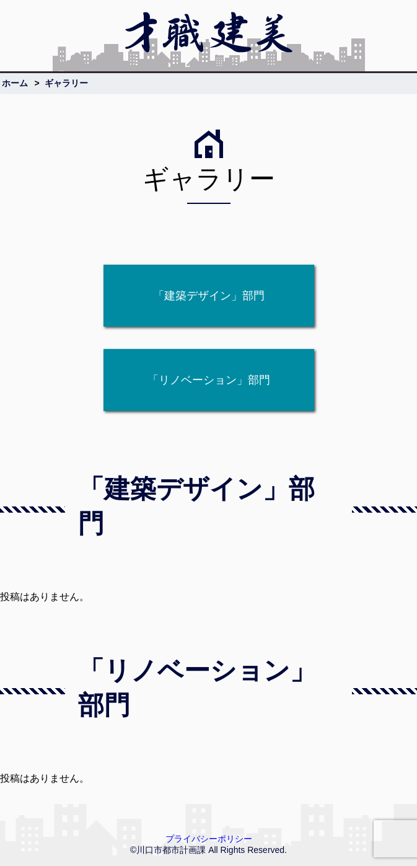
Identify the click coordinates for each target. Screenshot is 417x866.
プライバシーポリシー (208, 839)
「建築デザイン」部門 (209, 295)
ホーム (15, 83)
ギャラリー (66, 83)
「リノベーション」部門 (208, 380)
